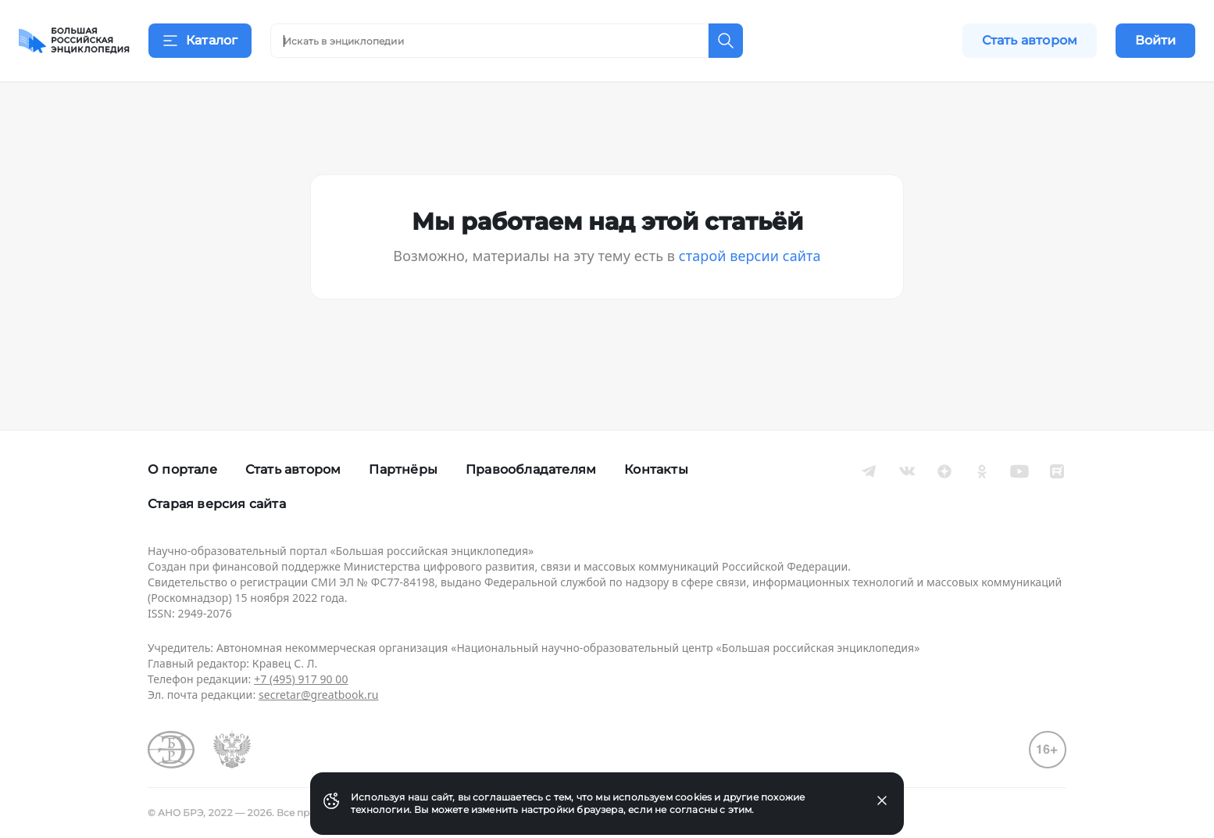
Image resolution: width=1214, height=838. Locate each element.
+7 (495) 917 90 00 (301, 678)
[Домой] (74, 41)
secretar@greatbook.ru (319, 694)
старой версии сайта (750, 275)
